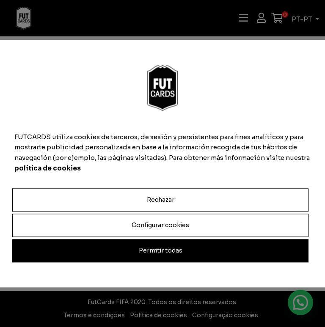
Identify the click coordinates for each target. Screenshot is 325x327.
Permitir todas (160, 250)
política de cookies (47, 168)
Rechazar (160, 199)
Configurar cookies (160, 225)
